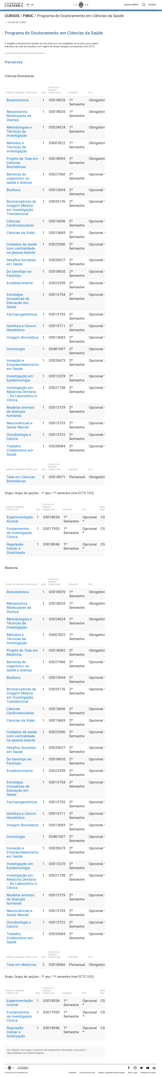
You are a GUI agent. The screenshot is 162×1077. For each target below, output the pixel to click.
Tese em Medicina (21, 965)
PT (28, 5)
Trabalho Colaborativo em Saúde (20, 450)
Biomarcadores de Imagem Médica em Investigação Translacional (21, 207)
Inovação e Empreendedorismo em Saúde (23, 364)
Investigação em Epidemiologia (20, 378)
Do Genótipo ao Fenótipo (19, 273)
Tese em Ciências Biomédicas (21, 479)
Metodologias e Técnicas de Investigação (19, 131)
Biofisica (13, 190)
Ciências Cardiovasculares (20, 223)
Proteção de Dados (148, 1073)
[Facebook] (129, 1067)
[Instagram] (135, 1067)
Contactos (72, 1073)
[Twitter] (141, 1067)
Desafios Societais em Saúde (21, 262)
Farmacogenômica (22, 314)
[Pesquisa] (143, 4)
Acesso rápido (131, 5)
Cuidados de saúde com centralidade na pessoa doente (22, 248)
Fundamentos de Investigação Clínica (19, 533)
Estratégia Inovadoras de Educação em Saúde (18, 300)
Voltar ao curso (15, 22)
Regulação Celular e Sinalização (16, 548)
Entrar (152, 5)
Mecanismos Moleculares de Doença (19, 116)
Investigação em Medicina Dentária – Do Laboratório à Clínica (22, 394)
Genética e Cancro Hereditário (21, 328)
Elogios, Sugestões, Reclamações (111, 1073)
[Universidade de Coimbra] (14, 5)
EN (32, 5)
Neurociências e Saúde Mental (19, 425)
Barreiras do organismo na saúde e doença (19, 178)
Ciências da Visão (21, 233)
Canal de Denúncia (87, 1073)
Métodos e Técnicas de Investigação (17, 147)
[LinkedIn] (154, 1067)
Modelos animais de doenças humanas (20, 411)
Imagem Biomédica (22, 337)
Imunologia (16, 349)
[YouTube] (148, 1067)
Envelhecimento (20, 283)
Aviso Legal (132, 1073)
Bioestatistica (18, 100)
